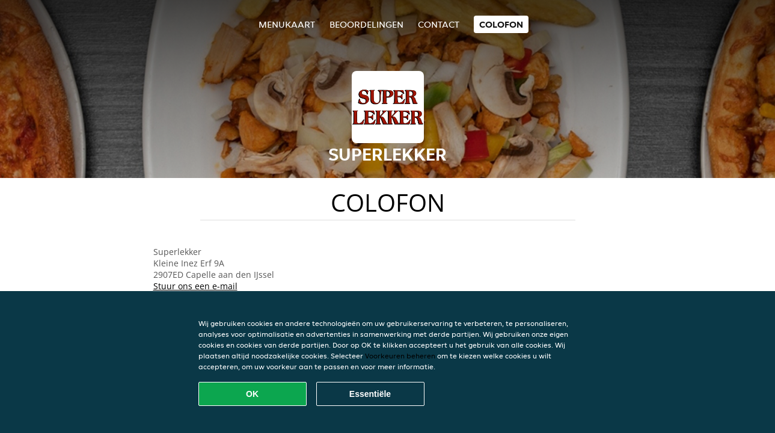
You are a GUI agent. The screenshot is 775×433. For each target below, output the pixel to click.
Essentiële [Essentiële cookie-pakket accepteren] (370, 394)
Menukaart (287, 24)
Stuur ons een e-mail (195, 286)
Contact (438, 24)
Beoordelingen (366, 24)
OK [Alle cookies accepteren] (252, 394)
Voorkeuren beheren (400, 355)
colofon (501, 24)
